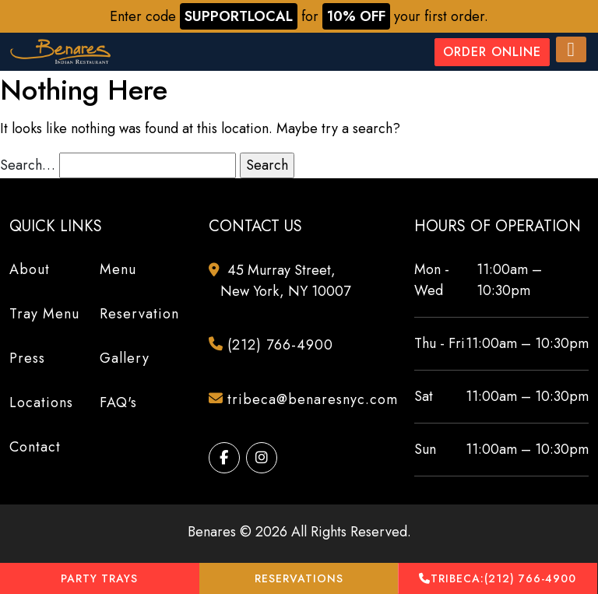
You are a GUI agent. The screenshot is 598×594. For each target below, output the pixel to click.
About (29, 269)
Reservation (139, 314)
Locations (41, 402)
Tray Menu (44, 314)
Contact (35, 447)
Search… (27, 165)
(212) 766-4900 (497, 579)
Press (27, 358)
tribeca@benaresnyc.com (304, 400)
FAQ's (118, 402)
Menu (118, 269)
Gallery (125, 358)
